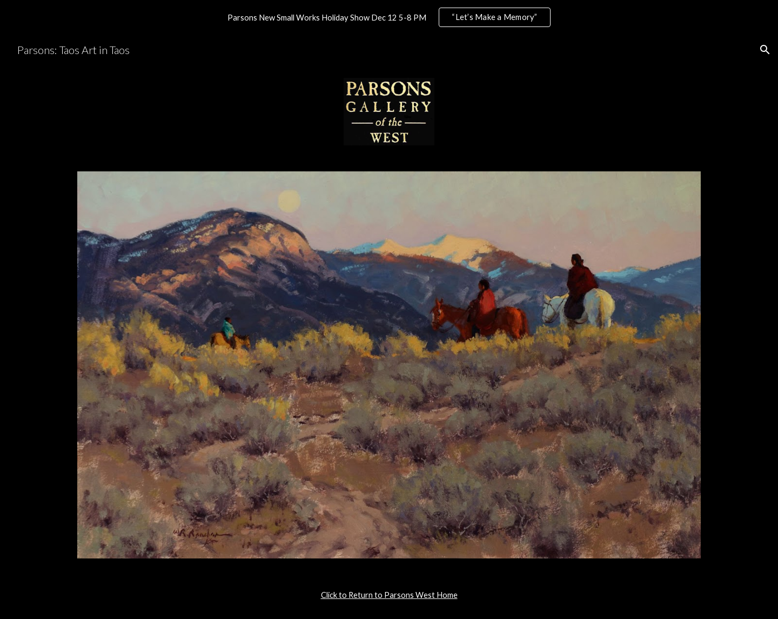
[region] (389, 17)
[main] (389, 595)
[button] (765, 50)
